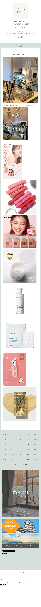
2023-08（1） (13, 444)
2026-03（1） (20, 434)
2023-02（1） (35, 444)
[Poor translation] (5, 585)
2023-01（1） (5, 446)
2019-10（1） (20, 454)
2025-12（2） (35, 434)
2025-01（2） (5, 439)
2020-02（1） (5, 454)
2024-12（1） (13, 439)
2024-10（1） (20, 439)
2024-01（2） (28, 441)
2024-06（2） (28, 439)
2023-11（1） (35, 441)
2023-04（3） (28, 444)
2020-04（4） (28, 451)
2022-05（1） (28, 446)
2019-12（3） (13, 454)
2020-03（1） (35, 451)
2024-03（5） (13, 441)
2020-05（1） (20, 451)
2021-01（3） (28, 449)
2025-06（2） (20, 436)
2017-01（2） (17, 464)
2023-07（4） (20, 444)
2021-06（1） (35, 446)
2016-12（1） (24, 464)
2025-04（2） (35, 436)
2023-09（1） (5, 444)
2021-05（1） (5, 449)
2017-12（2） (28, 459)
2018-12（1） (13, 459)
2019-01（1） (5, 459)
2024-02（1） (20, 441)
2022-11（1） (13, 446)
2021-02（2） (20, 449)
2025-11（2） (5, 436)
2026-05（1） (5, 434)
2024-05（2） (35, 439)
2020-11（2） (35, 449)
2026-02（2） (28, 434)
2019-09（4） (28, 454)
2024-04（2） (5, 441)
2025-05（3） (28, 436)
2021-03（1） (13, 449)
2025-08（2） (13, 436)
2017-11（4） (35, 459)
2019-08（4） (35, 454)
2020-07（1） (13, 451)
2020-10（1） (5, 451)
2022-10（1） (20, 446)
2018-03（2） (20, 459)
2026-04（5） (13, 434)
